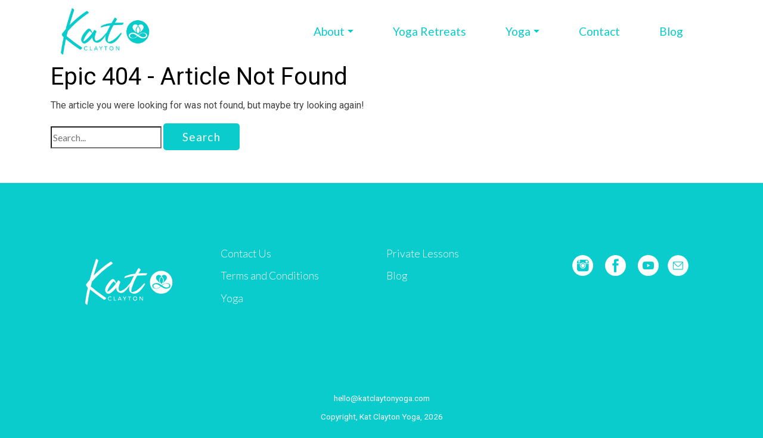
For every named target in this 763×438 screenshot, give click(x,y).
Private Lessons (422, 253)
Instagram (582, 265)
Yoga (518, 31)
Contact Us (246, 253)
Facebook (615, 265)
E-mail (678, 265)
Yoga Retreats (429, 31)
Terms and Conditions (270, 275)
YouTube (648, 265)
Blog (671, 31)
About (329, 31)
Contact (599, 31)
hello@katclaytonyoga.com (382, 398)
